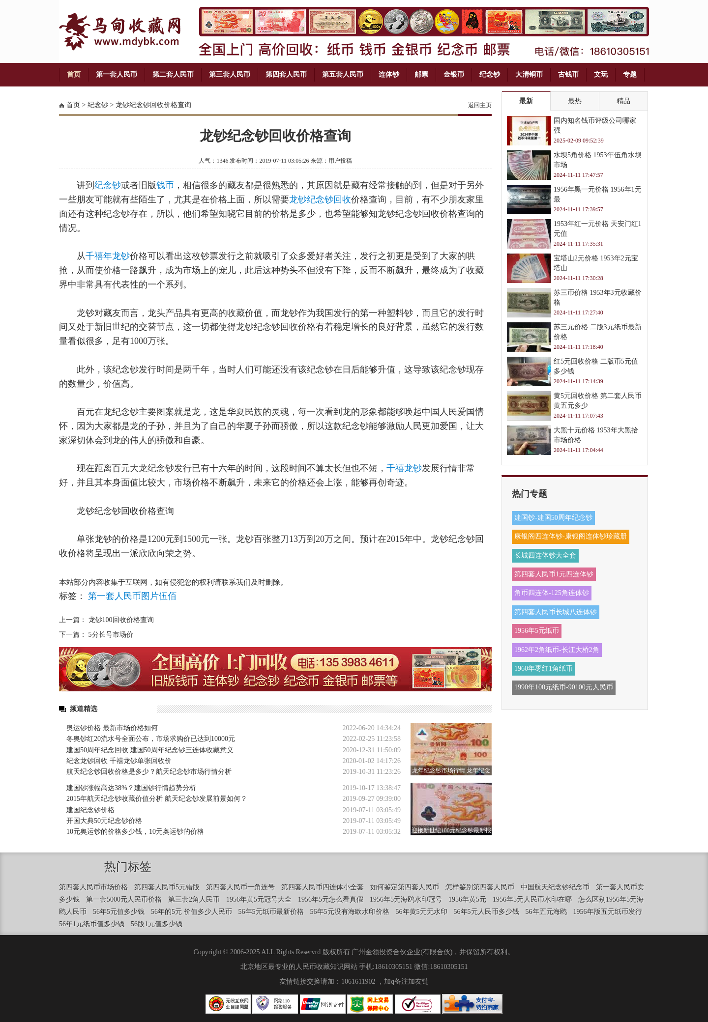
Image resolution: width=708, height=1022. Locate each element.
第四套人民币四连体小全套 (322, 887)
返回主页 (480, 105)
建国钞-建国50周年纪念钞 (553, 517)
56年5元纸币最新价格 (271, 911)
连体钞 (389, 74)
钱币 (165, 185)
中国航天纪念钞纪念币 (555, 887)
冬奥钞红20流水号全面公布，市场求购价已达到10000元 (150, 738)
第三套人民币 (229, 74)
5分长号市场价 (110, 634)
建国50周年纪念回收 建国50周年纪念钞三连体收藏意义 (150, 750)
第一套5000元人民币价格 (124, 899)
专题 (630, 74)
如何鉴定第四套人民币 (404, 887)
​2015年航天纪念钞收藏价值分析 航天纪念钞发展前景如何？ (156, 798)
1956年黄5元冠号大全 (259, 899)
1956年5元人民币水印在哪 (532, 899)
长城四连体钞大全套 (545, 555)
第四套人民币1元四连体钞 (553, 574)
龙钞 (298, 199)
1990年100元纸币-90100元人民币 (563, 687)
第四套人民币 (286, 74)
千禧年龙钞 (108, 256)
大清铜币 (529, 74)
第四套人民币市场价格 (93, 887)
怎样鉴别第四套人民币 (479, 887)
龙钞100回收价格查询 (121, 620)
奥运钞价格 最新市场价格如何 (112, 728)
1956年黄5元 (467, 899)
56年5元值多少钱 (119, 911)
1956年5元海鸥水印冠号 (406, 899)
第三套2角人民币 (194, 899)
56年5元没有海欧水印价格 (349, 911)
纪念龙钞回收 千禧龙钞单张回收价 (119, 761)
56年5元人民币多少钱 (486, 911)
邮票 (421, 74)
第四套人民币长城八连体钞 (555, 612)
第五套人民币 (342, 74)
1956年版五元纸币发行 (607, 911)
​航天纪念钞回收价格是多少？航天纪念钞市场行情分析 (149, 771)
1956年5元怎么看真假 (330, 899)
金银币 (453, 74)
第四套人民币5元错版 (167, 887)
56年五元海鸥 (546, 911)
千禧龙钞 (404, 468)
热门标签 (127, 866)
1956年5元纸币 (536, 630)
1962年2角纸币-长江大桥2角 (556, 649)
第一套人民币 (116, 74)
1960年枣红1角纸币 (543, 668)
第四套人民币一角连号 (240, 887)
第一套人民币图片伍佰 (132, 596)
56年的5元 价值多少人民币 (191, 911)
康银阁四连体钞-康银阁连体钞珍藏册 (570, 536)
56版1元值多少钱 (156, 924)
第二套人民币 (173, 74)
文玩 (601, 74)
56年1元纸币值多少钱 (91, 924)
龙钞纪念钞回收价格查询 (153, 105)
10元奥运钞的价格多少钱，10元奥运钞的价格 (135, 831)
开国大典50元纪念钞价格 (104, 820)
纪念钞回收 (329, 199)
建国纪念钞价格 (90, 810)
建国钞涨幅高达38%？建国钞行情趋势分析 (131, 788)
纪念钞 (489, 74)
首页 (74, 74)
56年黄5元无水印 (421, 911)
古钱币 (568, 74)
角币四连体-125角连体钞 (551, 592)
